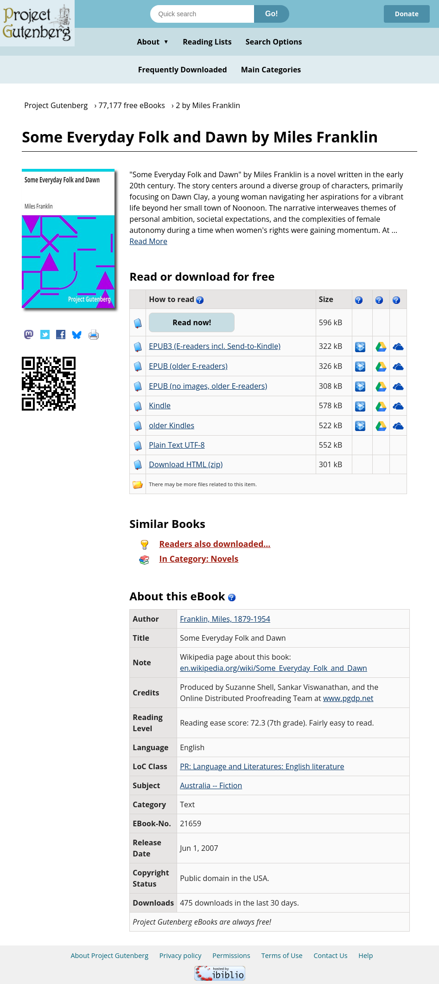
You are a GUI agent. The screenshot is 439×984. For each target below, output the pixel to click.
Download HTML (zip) (186, 464)
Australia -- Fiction (211, 785)
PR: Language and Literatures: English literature (262, 766)
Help (365, 955)
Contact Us (330, 955)
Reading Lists (207, 42)
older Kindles (171, 425)
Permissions (231, 955)
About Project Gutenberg (109, 955)
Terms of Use (282, 955)
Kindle (160, 405)
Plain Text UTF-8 (176, 445)
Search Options (274, 42)
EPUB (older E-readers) (188, 366)
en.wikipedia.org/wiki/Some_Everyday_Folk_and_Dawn (273, 668)
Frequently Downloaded (182, 69)
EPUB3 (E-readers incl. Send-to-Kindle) (214, 346)
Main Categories (271, 69)
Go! (271, 14)
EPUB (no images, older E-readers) (208, 386)
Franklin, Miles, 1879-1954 (225, 619)
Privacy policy (180, 955)
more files (196, 484)
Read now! (191, 322)
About (153, 41)
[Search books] (202, 14)
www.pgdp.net (348, 698)
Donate (407, 13)
